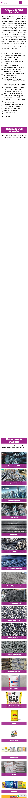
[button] (20, 2)
